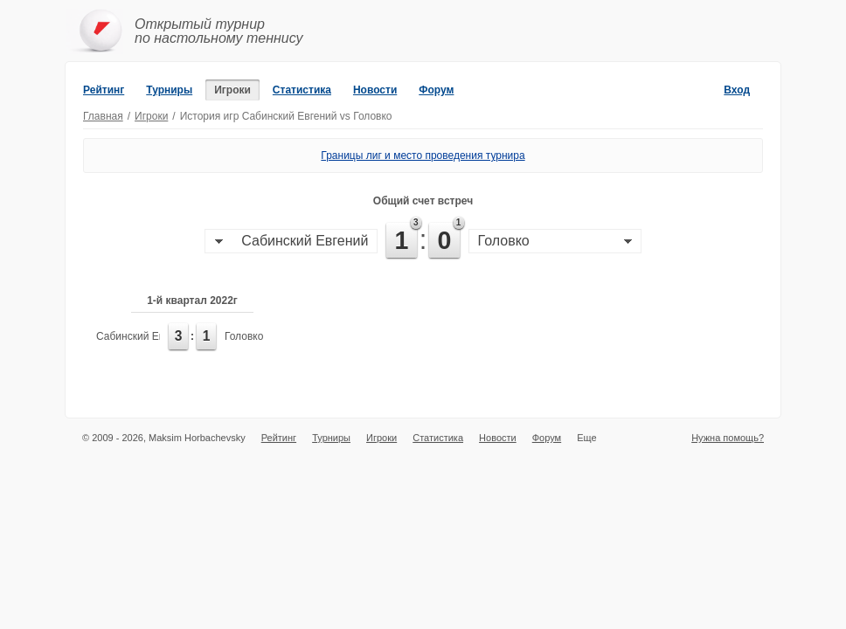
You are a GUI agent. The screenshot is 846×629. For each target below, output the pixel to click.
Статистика (302, 90)
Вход (737, 90)
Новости (375, 90)
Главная (103, 116)
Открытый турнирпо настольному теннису (219, 31)
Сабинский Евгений (143, 336)
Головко (244, 336)
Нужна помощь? (727, 437)
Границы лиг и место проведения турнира (422, 155)
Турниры (169, 90)
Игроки (232, 90)
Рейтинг (103, 90)
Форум (436, 90)
